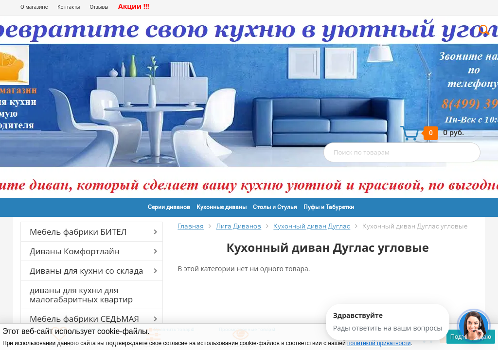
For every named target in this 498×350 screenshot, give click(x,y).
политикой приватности (378, 343)
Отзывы (99, 6)
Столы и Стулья (275, 207)
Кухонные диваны (221, 207)
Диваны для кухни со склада (86, 270)
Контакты (68, 6)
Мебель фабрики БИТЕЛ (78, 231)
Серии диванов (169, 207)
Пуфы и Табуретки (328, 207)
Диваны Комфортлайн (74, 251)
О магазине (34, 6)
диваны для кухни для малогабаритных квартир (81, 294)
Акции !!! (133, 6)
